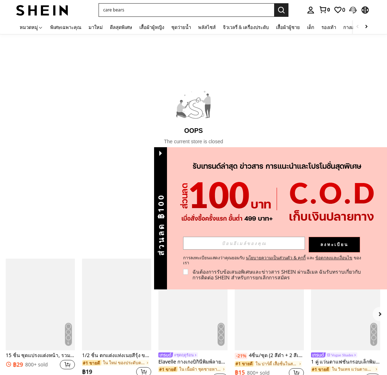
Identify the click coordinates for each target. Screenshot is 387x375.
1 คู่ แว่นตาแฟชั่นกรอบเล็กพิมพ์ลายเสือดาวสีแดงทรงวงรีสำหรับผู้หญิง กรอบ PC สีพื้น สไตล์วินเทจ (345, 362)
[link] (324, 9)
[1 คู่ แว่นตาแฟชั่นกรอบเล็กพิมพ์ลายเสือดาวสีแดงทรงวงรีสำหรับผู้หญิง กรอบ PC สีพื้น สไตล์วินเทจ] (345, 305)
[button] (353, 10)
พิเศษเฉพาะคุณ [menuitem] (65, 27)
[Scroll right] (366, 27)
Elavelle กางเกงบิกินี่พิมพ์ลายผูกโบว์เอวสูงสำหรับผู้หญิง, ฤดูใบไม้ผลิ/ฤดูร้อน (193, 362)
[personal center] (310, 10)
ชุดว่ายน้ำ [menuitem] (181, 27)
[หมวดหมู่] (31, 27)
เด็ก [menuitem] (310, 27)
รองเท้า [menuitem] (328, 27)
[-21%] (241, 356)
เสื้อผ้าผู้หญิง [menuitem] (151, 27)
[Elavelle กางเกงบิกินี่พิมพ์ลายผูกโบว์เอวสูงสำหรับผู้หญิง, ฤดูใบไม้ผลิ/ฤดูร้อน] (193, 305)
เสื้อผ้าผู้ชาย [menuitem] (288, 27)
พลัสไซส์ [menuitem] (207, 27)
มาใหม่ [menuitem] (96, 27)
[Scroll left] (357, 27)
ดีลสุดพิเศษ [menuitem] (121, 27)
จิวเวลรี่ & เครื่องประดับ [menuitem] (246, 27)
